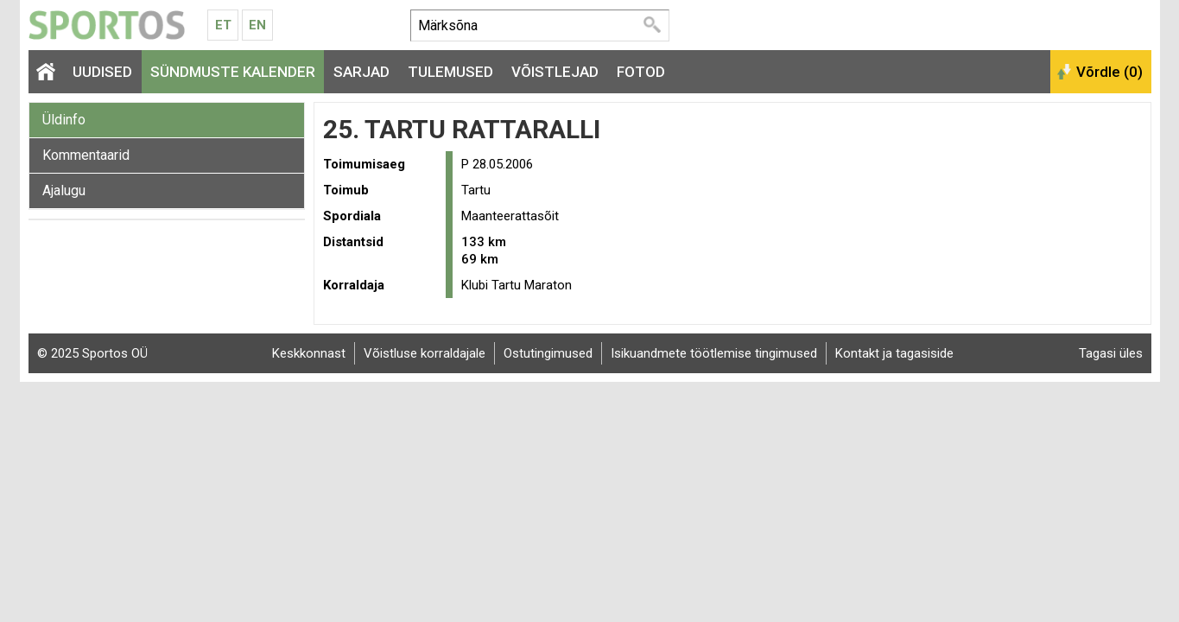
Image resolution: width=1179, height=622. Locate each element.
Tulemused (450, 71)
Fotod (641, 71)
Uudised (102, 71)
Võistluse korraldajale (424, 353)
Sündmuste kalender (232, 71)
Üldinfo (64, 119)
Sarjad (361, 71)
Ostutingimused (548, 353)
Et (223, 25)
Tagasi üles (1111, 353)
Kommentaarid (86, 155)
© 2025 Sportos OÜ (92, 353)
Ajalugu (64, 190)
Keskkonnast (308, 353)
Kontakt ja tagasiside (894, 353)
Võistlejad (555, 71)
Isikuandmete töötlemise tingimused (714, 353)
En (257, 25)
